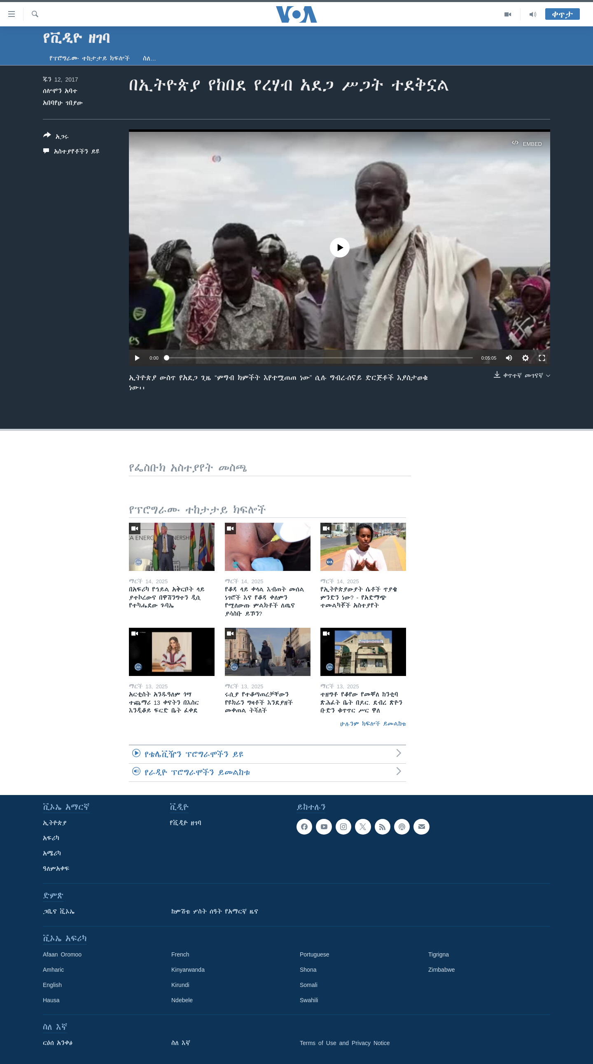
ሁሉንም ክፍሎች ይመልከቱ (373, 723)
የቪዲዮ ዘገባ (185, 823)
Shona (308, 969)
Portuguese (314, 954)
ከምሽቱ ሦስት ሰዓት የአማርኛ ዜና (214, 911)
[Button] (56, 137)
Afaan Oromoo (62, 954)
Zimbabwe (441, 969)
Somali (309, 985)
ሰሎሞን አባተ (60, 91)
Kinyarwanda (188, 969)
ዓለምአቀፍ (56, 868)
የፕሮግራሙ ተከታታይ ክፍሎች (89, 58)
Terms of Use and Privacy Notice (345, 1043)
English (52, 985)
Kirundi (180, 985)
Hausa (51, 1000)
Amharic (53, 969)
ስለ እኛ (180, 1043)
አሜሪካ (52, 853)
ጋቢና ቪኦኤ (59, 911)
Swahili (309, 1000)
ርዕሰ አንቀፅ (57, 1043)
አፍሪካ (51, 838)
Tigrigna (438, 954)
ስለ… (149, 58)
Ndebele (182, 1000)
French (180, 954)
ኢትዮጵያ (55, 823)
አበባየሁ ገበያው (63, 103)
